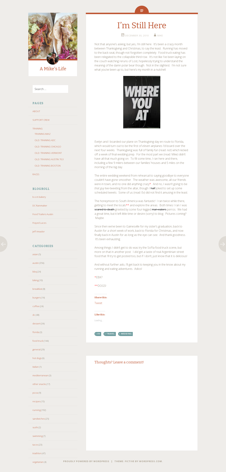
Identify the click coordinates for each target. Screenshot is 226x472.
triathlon (36, 453)
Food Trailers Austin (42, 214)
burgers (36, 297)
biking (35, 280)
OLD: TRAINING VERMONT (48, 153)
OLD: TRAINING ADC (45, 140)
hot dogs (36, 358)
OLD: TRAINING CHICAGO (48, 146)
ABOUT (36, 111)
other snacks (39, 384)
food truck (37, 340)
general (36, 349)
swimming (37, 436)
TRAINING (37, 128)
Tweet (98, 302)
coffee (35, 306)
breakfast (37, 288)
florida (35, 332)
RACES (35, 174)
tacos (35, 444)
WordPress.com (150, 461)
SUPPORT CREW (41, 119)
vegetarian (37, 462)
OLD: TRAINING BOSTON (48, 165)
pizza (35, 392)
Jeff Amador (38, 231)
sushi (35, 427)
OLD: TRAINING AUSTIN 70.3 (49, 159)
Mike (160, 35)
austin (35, 263)
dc (33, 314)
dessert (36, 323)
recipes (36, 401)
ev (98, 334)
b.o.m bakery (39, 196)
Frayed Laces (39, 222)
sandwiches (38, 418)
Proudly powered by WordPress (86, 461)
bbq (34, 271)
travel (110, 334)
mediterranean (40, 375)
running (36, 410)
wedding (126, 334)
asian (35, 254)
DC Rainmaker (39, 205)
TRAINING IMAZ (42, 133)
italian (35, 366)
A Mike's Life (53, 69)
